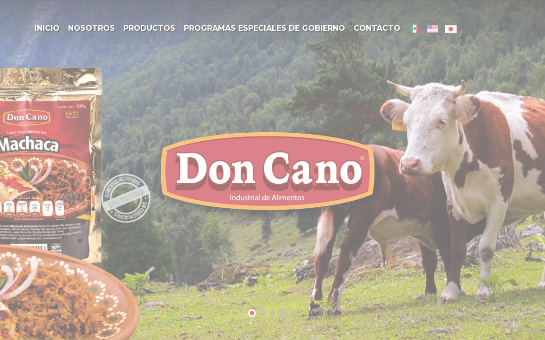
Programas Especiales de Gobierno (264, 28)
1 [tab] (252, 314)
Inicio (47, 28)
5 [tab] (293, 314)
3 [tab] (272, 314)
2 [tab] (262, 314)
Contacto (377, 28)
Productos (149, 28)
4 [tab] (283, 314)
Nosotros (91, 28)
